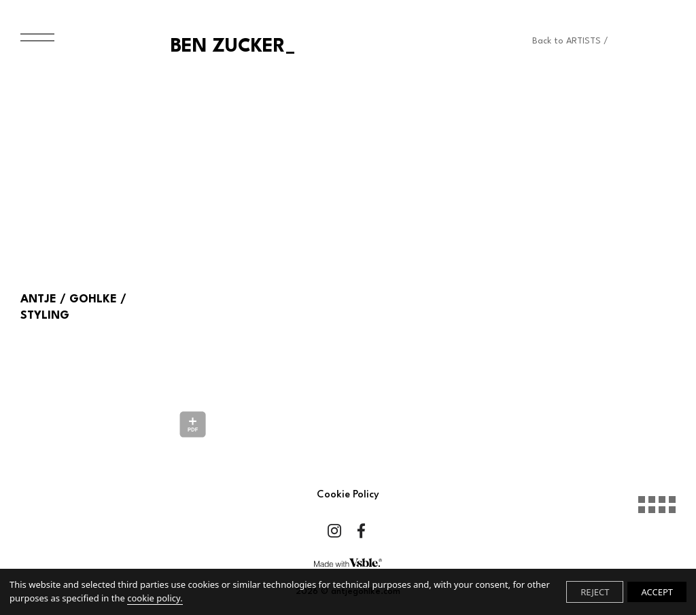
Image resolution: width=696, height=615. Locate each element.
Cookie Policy (348, 495)
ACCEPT (657, 592)
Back (570, 41)
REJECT (594, 592)
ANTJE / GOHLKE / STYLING (73, 307)
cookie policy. (154, 598)
